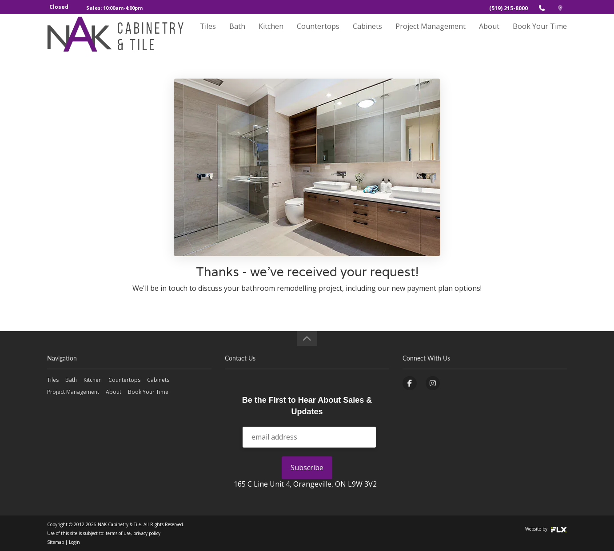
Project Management (430, 34)
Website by (546, 529)
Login (74, 542)
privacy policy (146, 533)
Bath (237, 34)
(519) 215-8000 (508, 8)
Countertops (318, 34)
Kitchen (271, 34)
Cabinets (367, 34)
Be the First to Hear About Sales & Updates (307, 406)
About (489, 34)
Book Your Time (540, 34)
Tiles (208, 34)
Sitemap (55, 542)
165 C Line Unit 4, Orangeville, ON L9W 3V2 (305, 484)
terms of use (118, 533)
